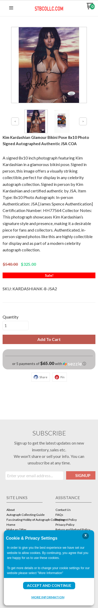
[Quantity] (16, 325)
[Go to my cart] (91, 8)
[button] (11, 8)
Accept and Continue (49, 585)
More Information (47, 597)
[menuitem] (24, 510)
